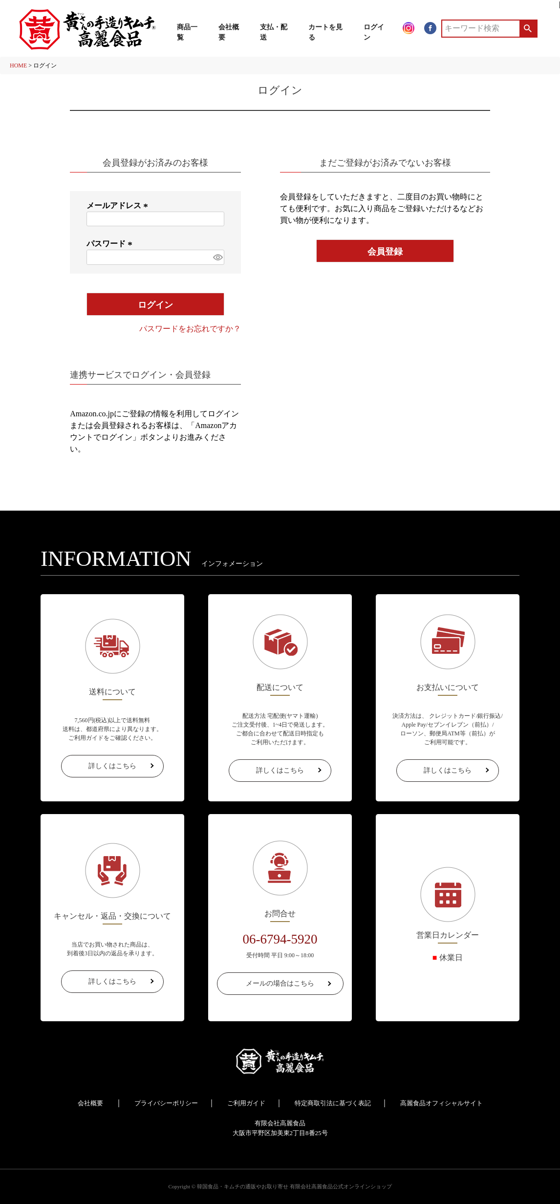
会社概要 (90, 1103)
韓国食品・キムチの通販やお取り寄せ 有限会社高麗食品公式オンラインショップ (294, 1186)
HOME (18, 65)
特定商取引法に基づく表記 (333, 1103)
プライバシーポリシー (166, 1103)
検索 (528, 28)
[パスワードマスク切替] (217, 257)
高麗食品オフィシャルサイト (441, 1103)
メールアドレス (118, 205)
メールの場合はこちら (280, 983)
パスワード (110, 243)
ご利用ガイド (246, 1103)
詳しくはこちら (112, 766)
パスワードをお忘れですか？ (190, 328)
